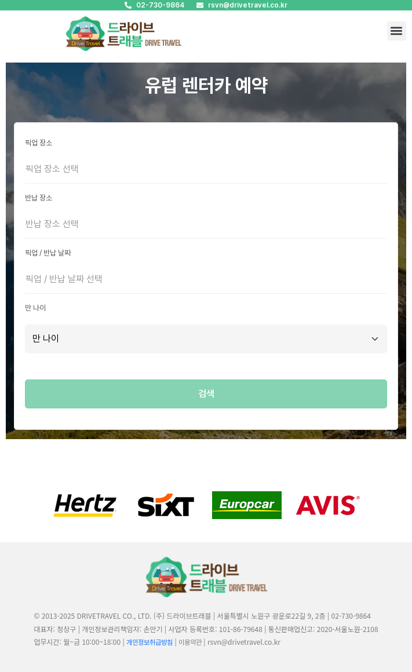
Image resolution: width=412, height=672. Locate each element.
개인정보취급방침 (149, 642)
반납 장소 (38, 198)
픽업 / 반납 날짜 (48, 253)
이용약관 (190, 642)
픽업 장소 (38, 143)
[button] (396, 31)
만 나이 (35, 308)
